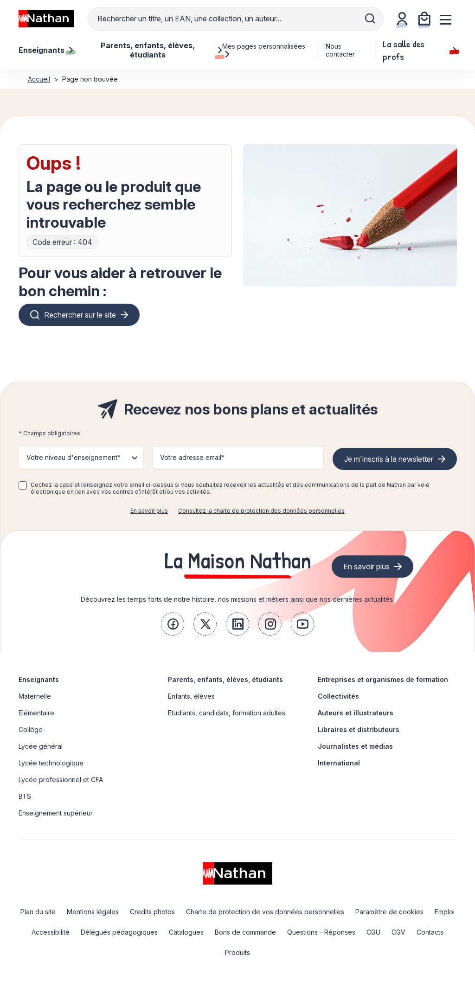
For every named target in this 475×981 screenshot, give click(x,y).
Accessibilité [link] (51, 932)
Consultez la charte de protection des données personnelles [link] (261, 510)
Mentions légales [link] (93, 912)
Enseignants (39, 679)
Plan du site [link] (38, 912)
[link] (172, 624)
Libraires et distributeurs (358, 729)
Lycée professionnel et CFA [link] (61, 780)
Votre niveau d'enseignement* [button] (73, 457)
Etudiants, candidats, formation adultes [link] (226, 713)
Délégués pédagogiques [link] (119, 932)
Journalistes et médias (355, 746)
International (339, 763)
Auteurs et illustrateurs (355, 713)
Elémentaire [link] (36, 713)
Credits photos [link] (152, 912)
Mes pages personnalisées (263, 50)
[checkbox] (23, 485)
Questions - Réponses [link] (321, 932)
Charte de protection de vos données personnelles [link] (265, 912)
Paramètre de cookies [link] (389, 912)
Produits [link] (237, 952)
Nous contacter (340, 50)
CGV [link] (398, 932)
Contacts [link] (430, 932)
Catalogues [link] (186, 932)
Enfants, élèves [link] (191, 696)
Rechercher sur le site (80, 314)
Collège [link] (31, 729)
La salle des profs (419, 50)
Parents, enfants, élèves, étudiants (225, 679)
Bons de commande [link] (245, 932)
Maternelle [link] (35, 696)
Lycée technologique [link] (51, 763)
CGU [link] (373, 932)
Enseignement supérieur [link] (56, 813)
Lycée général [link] (41, 746)
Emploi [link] (445, 912)
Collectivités (338, 696)
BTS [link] (25, 796)
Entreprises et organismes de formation (383, 679)
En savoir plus (149, 510)
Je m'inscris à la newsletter (388, 459)
